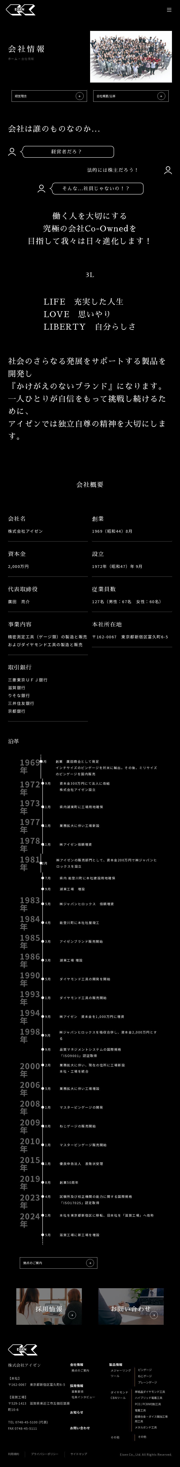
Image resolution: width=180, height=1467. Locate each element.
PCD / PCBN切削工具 (148, 1404)
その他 (115, 1437)
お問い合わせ (81, 1428)
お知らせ (77, 1412)
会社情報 (77, 1364)
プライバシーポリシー (44, 1454)
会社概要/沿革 (131, 96)
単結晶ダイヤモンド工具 (150, 1392)
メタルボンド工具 (146, 1427)
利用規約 (13, 1454)
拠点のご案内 (58, 1263)
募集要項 (77, 1391)
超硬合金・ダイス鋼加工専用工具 (151, 1419)
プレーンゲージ (147, 1382)
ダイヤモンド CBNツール (119, 1395)
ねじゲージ (145, 1376)
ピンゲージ (145, 1370)
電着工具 (140, 1410)
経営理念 (49, 96)
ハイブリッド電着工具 (148, 1398)
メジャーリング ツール (121, 1373)
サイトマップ (78, 1454)
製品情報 (116, 1364)
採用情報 (77, 1385)
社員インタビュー (83, 1397)
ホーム (13, 59)
